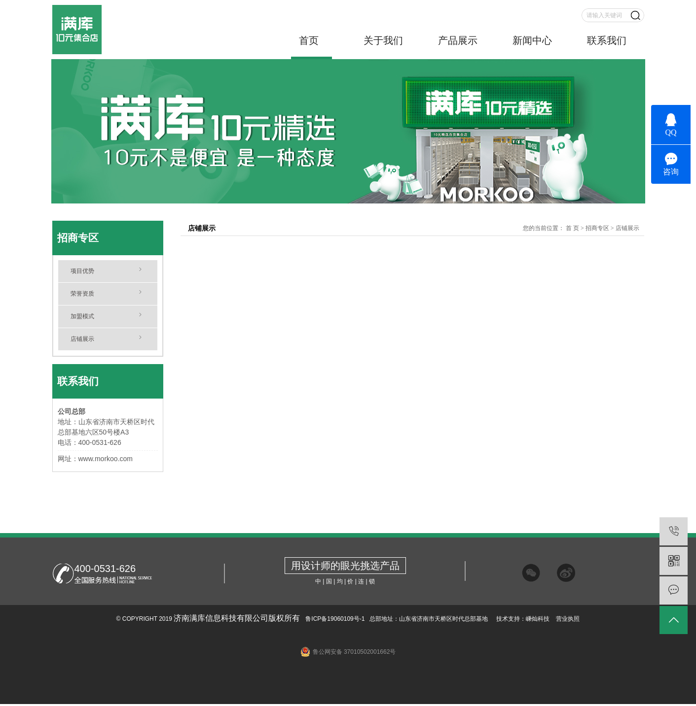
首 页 (572, 228)
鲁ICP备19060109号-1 (334, 618)
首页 (309, 40)
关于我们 (383, 40)
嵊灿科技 (537, 618)
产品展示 (457, 40)
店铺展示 (82, 339)
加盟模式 (82, 316)
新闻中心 (532, 40)
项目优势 (82, 271)
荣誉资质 (82, 293)
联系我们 (606, 40)
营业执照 (568, 618)
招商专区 (597, 228)
